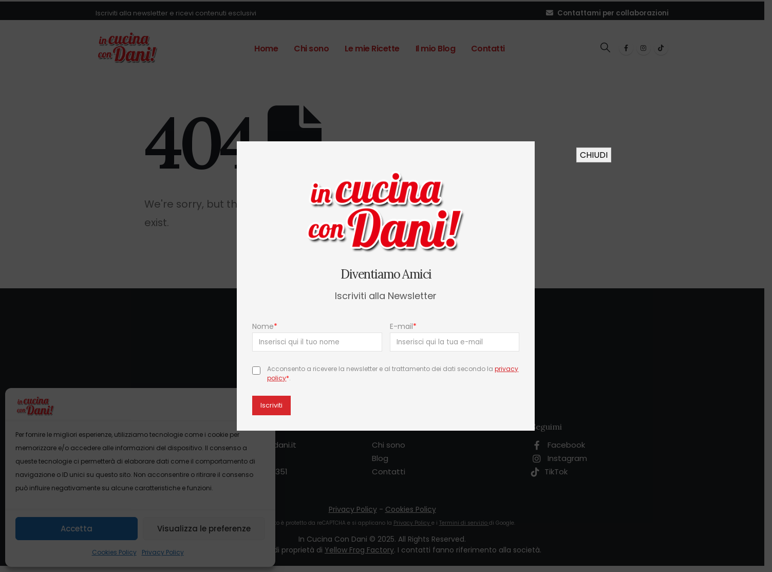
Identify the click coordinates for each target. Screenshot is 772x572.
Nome (265, 326)
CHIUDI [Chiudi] (594, 155)
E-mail (403, 326)
